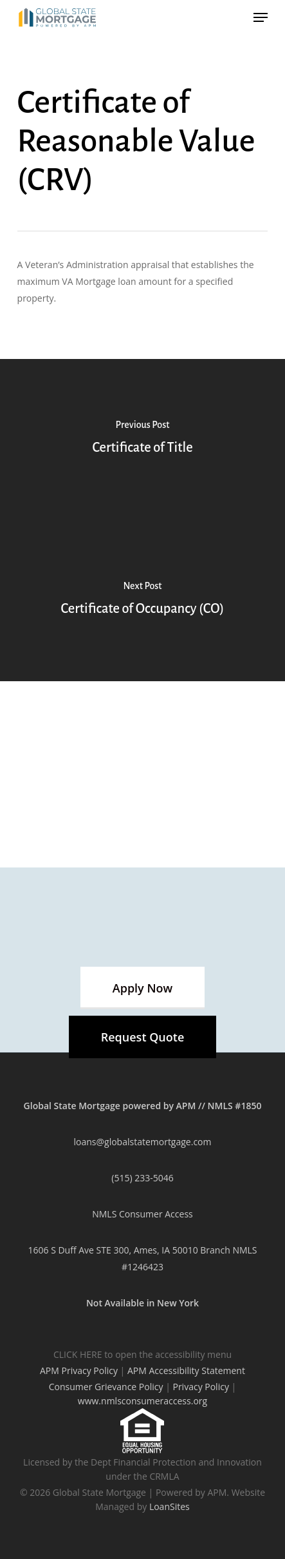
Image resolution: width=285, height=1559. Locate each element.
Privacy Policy (200, 1386)
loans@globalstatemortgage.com (143, 1142)
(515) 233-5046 (142, 1178)
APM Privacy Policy (79, 1370)
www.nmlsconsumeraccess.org (142, 1401)
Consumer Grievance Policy (106, 1386)
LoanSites (169, 1506)
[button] (142, 988)
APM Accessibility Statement (186, 1370)
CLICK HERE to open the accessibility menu (142, 1354)
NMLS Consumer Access (142, 1214)
